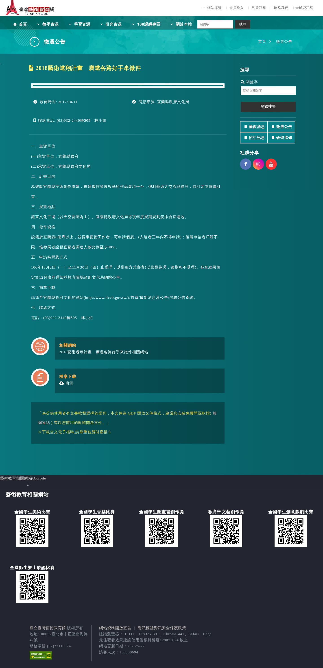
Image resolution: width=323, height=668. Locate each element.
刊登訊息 (259, 8)
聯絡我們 (281, 8)
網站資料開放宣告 (115, 628)
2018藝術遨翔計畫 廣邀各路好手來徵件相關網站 (103, 352)
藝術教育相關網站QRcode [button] (23, 478)
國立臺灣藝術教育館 (48, 628)
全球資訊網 (304, 8)
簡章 (66, 383)
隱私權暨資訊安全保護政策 (162, 628)
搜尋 (242, 24)
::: (203, 8)
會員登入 (236, 8)
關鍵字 (249, 82)
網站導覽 (214, 8)
